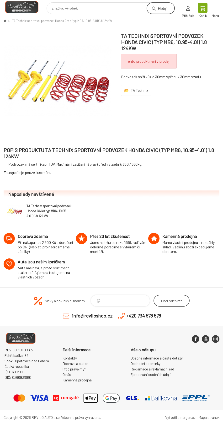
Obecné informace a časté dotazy (157, 358)
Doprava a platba (76, 363)
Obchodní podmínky (145, 363)
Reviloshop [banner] (25, 7)
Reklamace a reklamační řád (152, 369)
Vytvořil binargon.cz (180, 417)
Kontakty (70, 358)
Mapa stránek (208, 417)
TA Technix (139, 90)
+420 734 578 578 (143, 315)
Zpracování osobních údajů (151, 374)
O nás (67, 374)
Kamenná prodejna (77, 380)
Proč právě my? (74, 369)
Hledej (162, 8)
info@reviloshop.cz (92, 315)
